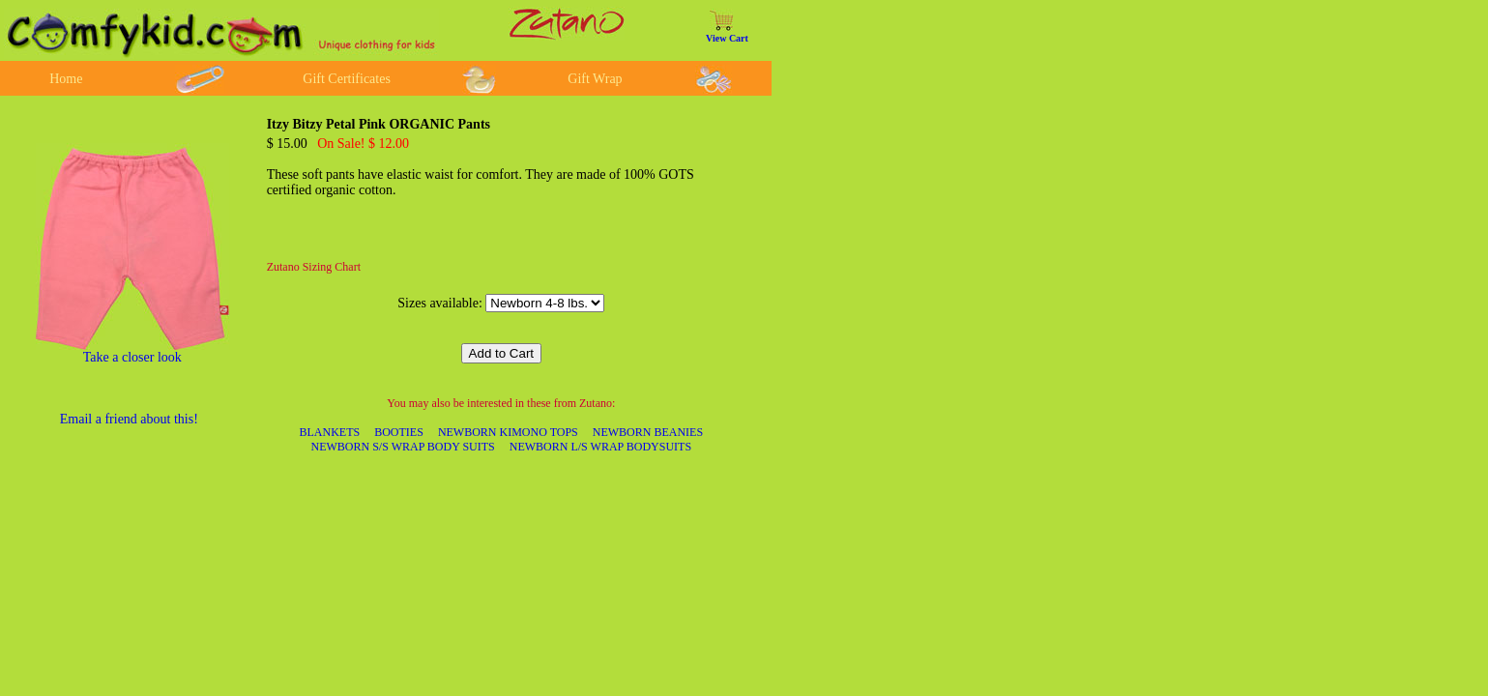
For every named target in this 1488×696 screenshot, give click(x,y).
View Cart (727, 38)
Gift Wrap (595, 79)
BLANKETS (330, 432)
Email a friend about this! (129, 419)
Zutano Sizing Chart (314, 267)
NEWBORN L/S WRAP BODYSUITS (600, 446)
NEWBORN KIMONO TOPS (508, 432)
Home (65, 79)
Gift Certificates (347, 79)
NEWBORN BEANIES (648, 432)
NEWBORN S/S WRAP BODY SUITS (403, 446)
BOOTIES (398, 432)
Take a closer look (132, 357)
